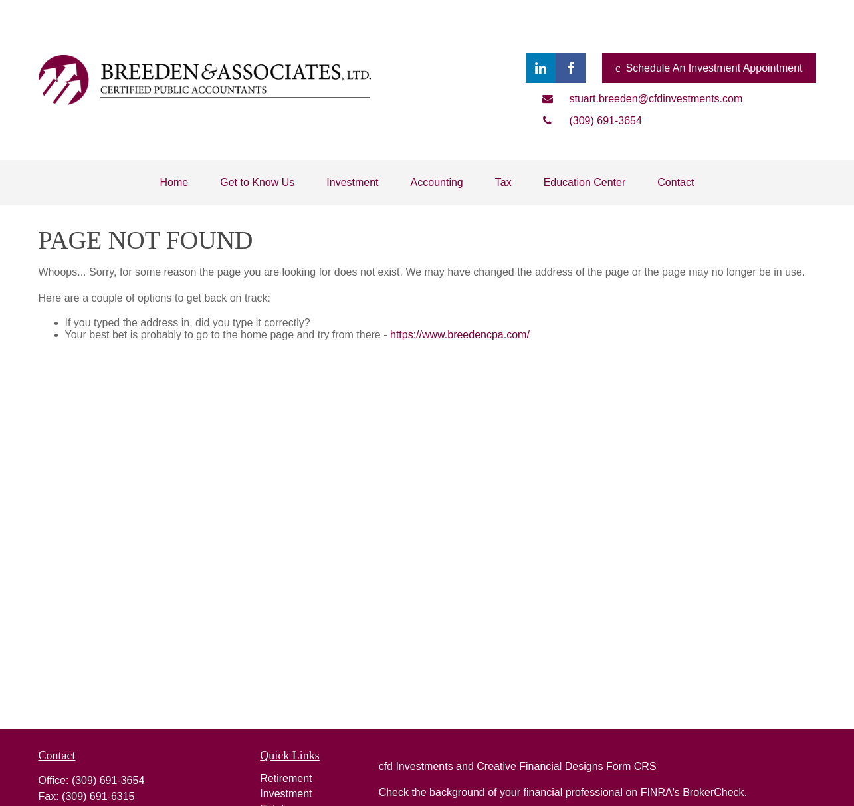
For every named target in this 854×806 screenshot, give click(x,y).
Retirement (286, 778)
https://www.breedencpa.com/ (460, 334)
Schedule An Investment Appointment (709, 68)
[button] (174, 182)
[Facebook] (571, 68)
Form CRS (631, 766)
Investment (286, 793)
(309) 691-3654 (108, 780)
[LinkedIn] (541, 68)
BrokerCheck (713, 792)
